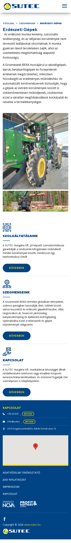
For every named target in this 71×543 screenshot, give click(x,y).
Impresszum (11, 486)
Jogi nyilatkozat (14, 479)
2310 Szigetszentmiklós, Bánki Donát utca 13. (31, 428)
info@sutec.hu (15, 421)
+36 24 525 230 (15, 413)
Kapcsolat (10, 493)
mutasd (28, 414)
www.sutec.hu (32, 524)
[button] (17, 268)
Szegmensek (27, 23)
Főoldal (8, 23)
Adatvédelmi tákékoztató (21, 472)
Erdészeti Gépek (51, 23)
